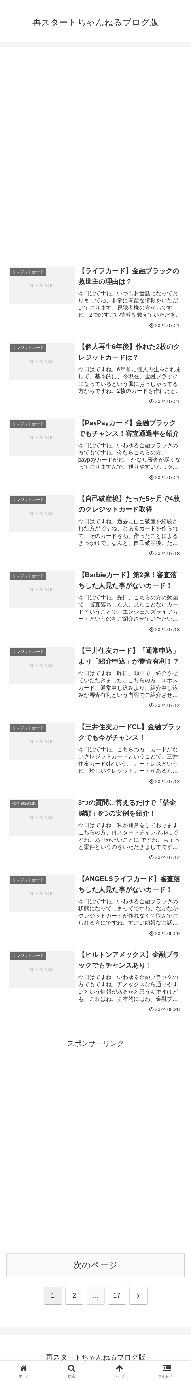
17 (117, 1296)
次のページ (95, 1265)
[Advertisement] (95, 154)
